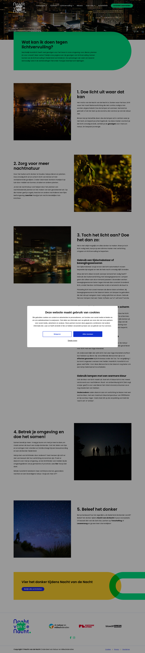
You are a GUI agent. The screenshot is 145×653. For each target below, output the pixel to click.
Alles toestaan (87, 334)
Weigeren (57, 334)
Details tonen (72, 341)
